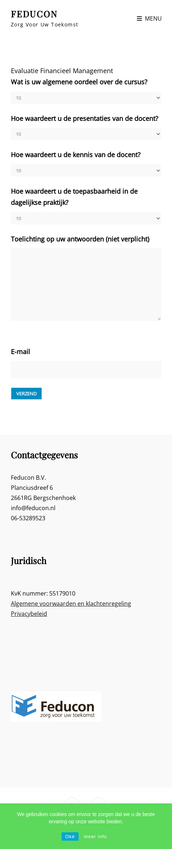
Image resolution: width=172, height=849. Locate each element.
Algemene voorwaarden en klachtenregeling (71, 604)
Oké (70, 836)
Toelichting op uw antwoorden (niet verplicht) (80, 239)
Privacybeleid (29, 614)
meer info (95, 836)
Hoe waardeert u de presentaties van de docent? (84, 118)
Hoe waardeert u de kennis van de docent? (75, 154)
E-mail (20, 351)
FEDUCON (34, 14)
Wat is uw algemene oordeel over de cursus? (79, 81)
